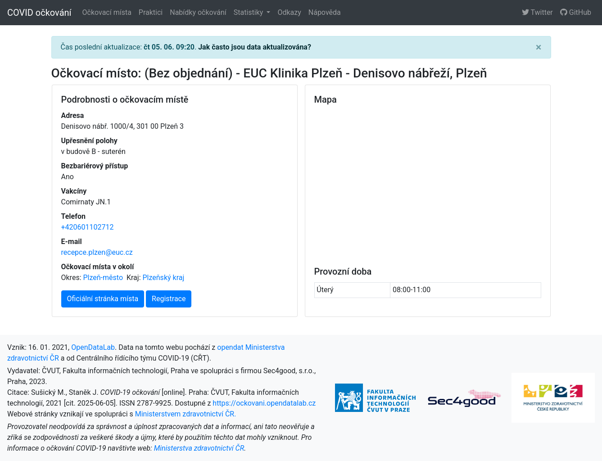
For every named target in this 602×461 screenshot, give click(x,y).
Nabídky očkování (198, 12)
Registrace (169, 298)
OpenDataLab (93, 347)
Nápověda (324, 12)
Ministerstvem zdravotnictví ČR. (185, 414)
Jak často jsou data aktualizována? (254, 47)
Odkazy (289, 12)
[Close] (539, 47)
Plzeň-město (103, 277)
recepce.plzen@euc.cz (97, 252)
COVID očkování (39, 12)
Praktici (151, 12)
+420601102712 (87, 227)
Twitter (537, 12)
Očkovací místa (106, 12)
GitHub (575, 12)
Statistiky (249, 12)
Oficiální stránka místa (103, 298)
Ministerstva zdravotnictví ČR (199, 448)
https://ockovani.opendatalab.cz (264, 403)
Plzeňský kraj (164, 277)
